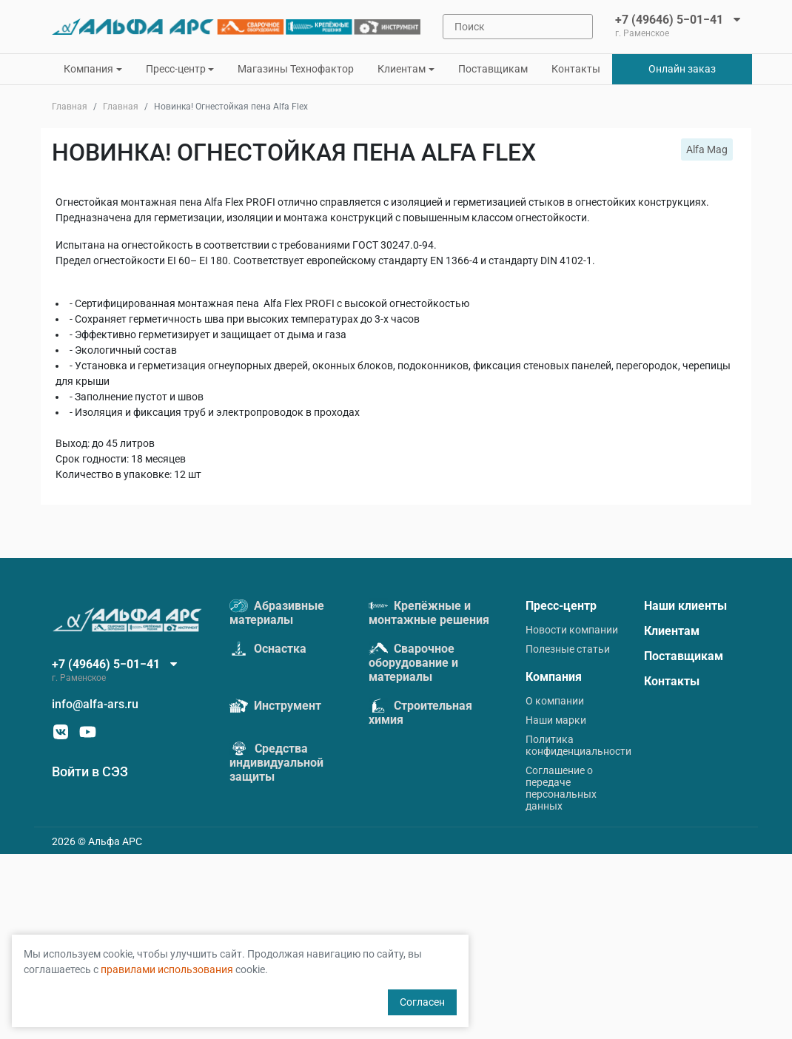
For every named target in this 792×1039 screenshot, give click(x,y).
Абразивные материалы (276, 613)
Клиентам (671, 631)
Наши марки (556, 720)
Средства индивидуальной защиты (276, 763)
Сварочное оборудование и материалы (413, 663)
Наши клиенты (685, 606)
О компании (555, 701)
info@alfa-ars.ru (95, 704)
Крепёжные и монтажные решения (429, 613)
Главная (69, 106)
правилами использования (167, 969)
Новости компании (572, 630)
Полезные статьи (568, 649)
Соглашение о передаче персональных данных (561, 788)
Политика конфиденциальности (578, 745)
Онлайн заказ (682, 69)
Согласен (422, 1002)
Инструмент (275, 706)
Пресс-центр (561, 606)
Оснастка (267, 649)
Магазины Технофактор (296, 69)
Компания (554, 677)
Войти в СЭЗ (90, 771)
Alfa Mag (707, 149)
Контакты (575, 69)
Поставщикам (493, 69)
